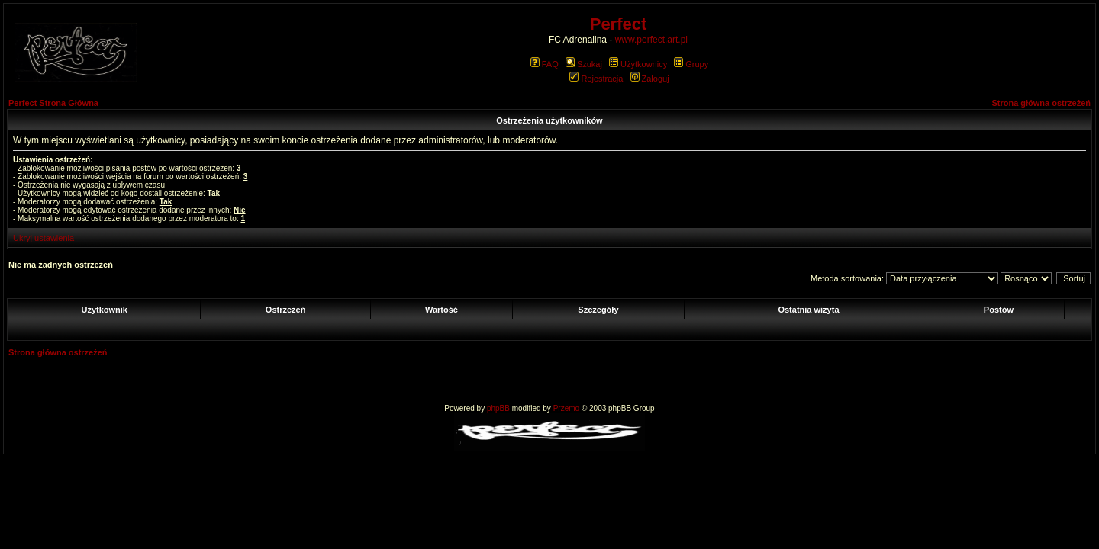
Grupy (691, 64)
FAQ (544, 64)
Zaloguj (649, 78)
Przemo (566, 408)
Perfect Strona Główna (53, 103)
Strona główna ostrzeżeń (1041, 103)
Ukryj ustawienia (43, 237)
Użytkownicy (638, 64)
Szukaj (584, 64)
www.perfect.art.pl (651, 39)
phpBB (498, 408)
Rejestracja (596, 78)
